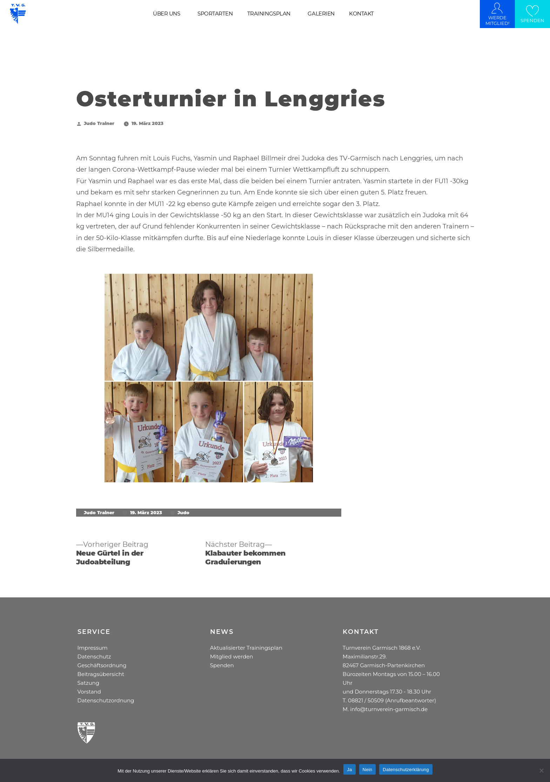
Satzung (88, 683)
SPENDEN (532, 20)
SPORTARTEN (215, 14)
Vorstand (89, 691)
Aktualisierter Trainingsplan (246, 647)
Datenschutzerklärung (406, 769)
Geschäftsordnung (102, 665)
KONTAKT (361, 14)
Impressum (93, 647)
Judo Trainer (99, 123)
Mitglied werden (231, 656)
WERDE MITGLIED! (497, 20)
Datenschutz (94, 656)
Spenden (222, 665)
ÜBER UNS (166, 14)
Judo (183, 512)
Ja (349, 769)
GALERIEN (321, 14)
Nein (368, 769)
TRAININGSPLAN (268, 14)
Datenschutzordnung (106, 700)
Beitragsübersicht (101, 674)
